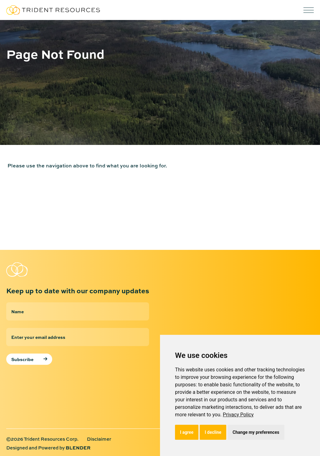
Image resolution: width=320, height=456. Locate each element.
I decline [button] (213, 432)
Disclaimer (99, 439)
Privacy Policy (238, 415)
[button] (308, 10)
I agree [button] (186, 432)
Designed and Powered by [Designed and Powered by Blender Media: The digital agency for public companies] (48, 447)
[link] (238, 415)
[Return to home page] (37, 269)
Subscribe (22, 359)
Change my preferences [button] (255, 432)
